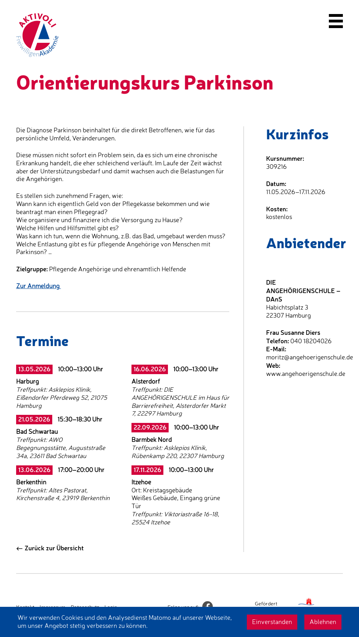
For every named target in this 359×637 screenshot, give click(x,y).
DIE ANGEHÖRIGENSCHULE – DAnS (303, 290)
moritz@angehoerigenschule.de (309, 357)
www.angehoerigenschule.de (305, 373)
